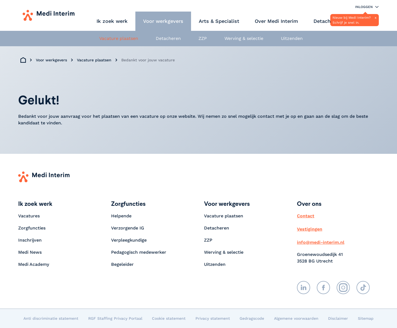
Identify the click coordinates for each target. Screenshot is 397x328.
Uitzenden (292, 38)
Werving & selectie (243, 38)
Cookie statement (169, 318)
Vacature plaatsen (118, 38)
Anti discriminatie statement (50, 318)
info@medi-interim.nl (320, 242)
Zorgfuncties (31, 228)
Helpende (121, 215)
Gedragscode (252, 318)
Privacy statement (212, 318)
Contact (305, 215)
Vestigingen (309, 229)
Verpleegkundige (129, 240)
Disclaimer (338, 318)
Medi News (30, 252)
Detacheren (327, 21)
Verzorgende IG (127, 228)
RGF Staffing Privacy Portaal (115, 318)
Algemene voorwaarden (296, 318)
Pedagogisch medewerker (138, 252)
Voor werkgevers (163, 21)
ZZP (202, 38)
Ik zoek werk (112, 21)
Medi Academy (34, 264)
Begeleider (122, 264)
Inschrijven (30, 240)
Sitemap (366, 318)
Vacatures (29, 215)
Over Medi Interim (276, 21)
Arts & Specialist (219, 21)
